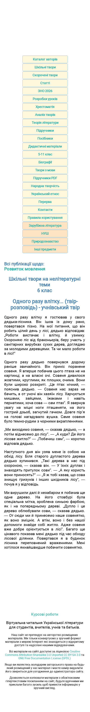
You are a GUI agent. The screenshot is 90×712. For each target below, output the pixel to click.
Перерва (45, 202)
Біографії (45, 162)
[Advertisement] (45, 26)
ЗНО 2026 (45, 91)
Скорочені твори (45, 75)
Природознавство (45, 241)
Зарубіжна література (45, 225)
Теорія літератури (45, 123)
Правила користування (45, 218)
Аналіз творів (45, 115)
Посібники (45, 138)
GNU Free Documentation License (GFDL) (44, 658)
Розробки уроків (45, 99)
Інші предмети (45, 249)
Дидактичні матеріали (45, 146)
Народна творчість (45, 186)
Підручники (45, 130)
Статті (45, 83)
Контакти (45, 210)
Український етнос (45, 194)
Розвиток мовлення (24, 269)
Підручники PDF (45, 178)
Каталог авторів (45, 59)
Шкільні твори (45, 67)
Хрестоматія (45, 107)
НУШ (45, 233)
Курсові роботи (44, 614)
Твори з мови (45, 170)
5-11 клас (45, 154)
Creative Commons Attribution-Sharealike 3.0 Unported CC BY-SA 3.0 (42, 653)
